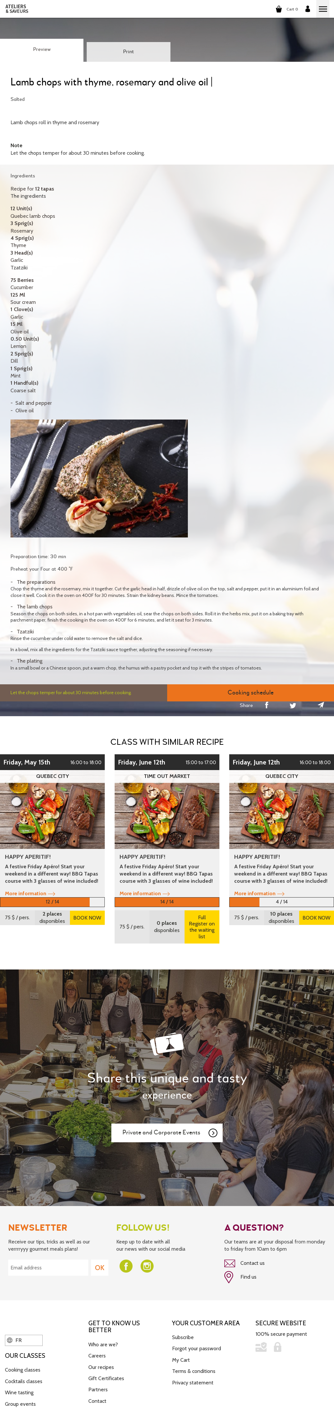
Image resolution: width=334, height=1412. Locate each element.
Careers (97, 1355)
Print (128, 52)
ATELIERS (17, 8)
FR (14, 1339)
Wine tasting (19, 1392)
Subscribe (183, 1336)
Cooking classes (22, 1369)
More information (30, 893)
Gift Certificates (106, 1378)
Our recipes (101, 1366)
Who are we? (103, 1344)
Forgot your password (196, 1348)
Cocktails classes (23, 1381)
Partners (98, 1389)
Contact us (244, 1263)
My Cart (181, 1359)
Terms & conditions (193, 1370)
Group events (20, 1403)
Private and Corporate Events (170, 1133)
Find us (240, 1277)
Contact (97, 1400)
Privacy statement (192, 1382)
